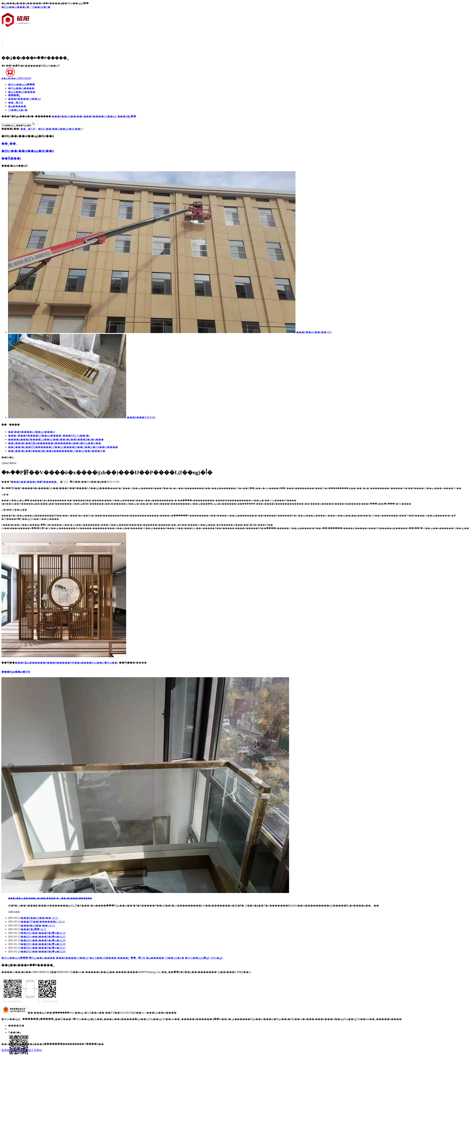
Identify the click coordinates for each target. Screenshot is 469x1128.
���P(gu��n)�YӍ (15, 671)
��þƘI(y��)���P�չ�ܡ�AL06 (43, 951)
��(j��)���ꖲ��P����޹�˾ (35, 481)
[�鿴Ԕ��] (14, 912)
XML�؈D (216, 957)
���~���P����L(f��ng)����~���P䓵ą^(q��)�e (49, 435)
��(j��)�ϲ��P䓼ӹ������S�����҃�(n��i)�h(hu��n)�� (54, 443)
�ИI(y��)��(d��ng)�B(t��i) (60, 128)
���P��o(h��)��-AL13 (39, 917)
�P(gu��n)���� (21, 88)
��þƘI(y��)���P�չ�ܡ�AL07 (43, 947)
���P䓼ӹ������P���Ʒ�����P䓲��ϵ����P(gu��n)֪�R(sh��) (66, 662)
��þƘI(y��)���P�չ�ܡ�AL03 (43, 936)
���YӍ (15, 102)
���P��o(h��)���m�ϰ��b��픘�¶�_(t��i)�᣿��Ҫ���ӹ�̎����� (50, 898)
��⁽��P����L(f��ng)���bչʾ (32, 431)
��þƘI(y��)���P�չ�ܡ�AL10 (43, 932)
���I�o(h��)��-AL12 (38, 925)
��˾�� (9, 143)
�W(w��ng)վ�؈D (197, 957)
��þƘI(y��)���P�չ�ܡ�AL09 (43, 940)
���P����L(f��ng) (24, 98)
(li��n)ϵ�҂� (41, 7)
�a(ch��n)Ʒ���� (21, 91)
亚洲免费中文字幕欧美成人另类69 (21, 1050)
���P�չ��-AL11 (34, 929)
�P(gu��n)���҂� (15, 7)
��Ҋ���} (11, 158)
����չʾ (14, 95)
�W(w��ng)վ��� (21, 84)
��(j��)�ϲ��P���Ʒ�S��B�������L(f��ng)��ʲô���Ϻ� (56, 450)
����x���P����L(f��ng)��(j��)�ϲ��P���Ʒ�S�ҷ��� (56, 439)
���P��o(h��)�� (67, 116)
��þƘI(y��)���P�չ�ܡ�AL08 (43, 944)
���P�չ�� (126, 116)
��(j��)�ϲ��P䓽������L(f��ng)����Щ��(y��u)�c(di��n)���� (63, 447)
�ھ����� (17, 106)
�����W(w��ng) (71, 1012)
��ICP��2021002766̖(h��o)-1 (125, 1012)
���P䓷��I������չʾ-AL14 (43, 921)
